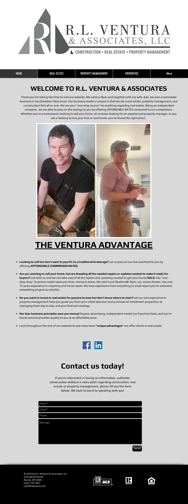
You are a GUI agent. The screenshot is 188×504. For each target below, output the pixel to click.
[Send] (137, 448)
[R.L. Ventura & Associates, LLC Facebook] (87, 345)
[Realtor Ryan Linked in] (98, 345)
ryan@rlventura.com (35, 486)
